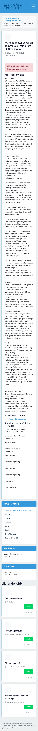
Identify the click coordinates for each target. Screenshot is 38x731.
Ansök (29, 606)
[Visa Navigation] (33, 6)
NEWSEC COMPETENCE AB (22, 510)
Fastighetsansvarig (13, 598)
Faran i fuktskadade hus (17, 419)
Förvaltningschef (12, 663)
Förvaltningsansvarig (14, 631)
